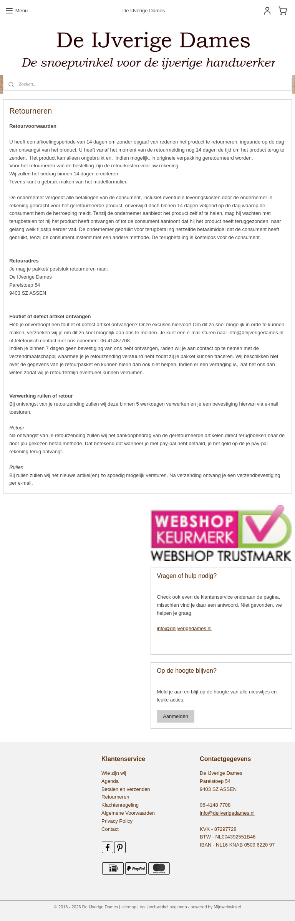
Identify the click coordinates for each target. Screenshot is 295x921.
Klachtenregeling (120, 805)
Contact (110, 829)
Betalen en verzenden (125, 789)
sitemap (128, 906)
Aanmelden (175, 716)
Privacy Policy (117, 821)
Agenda (110, 781)
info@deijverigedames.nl (184, 628)
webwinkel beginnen (168, 906)
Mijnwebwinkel (227, 906)
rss (143, 906)
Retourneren (115, 797)
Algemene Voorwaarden (128, 813)
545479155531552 (27, 509)
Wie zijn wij (113, 773)
